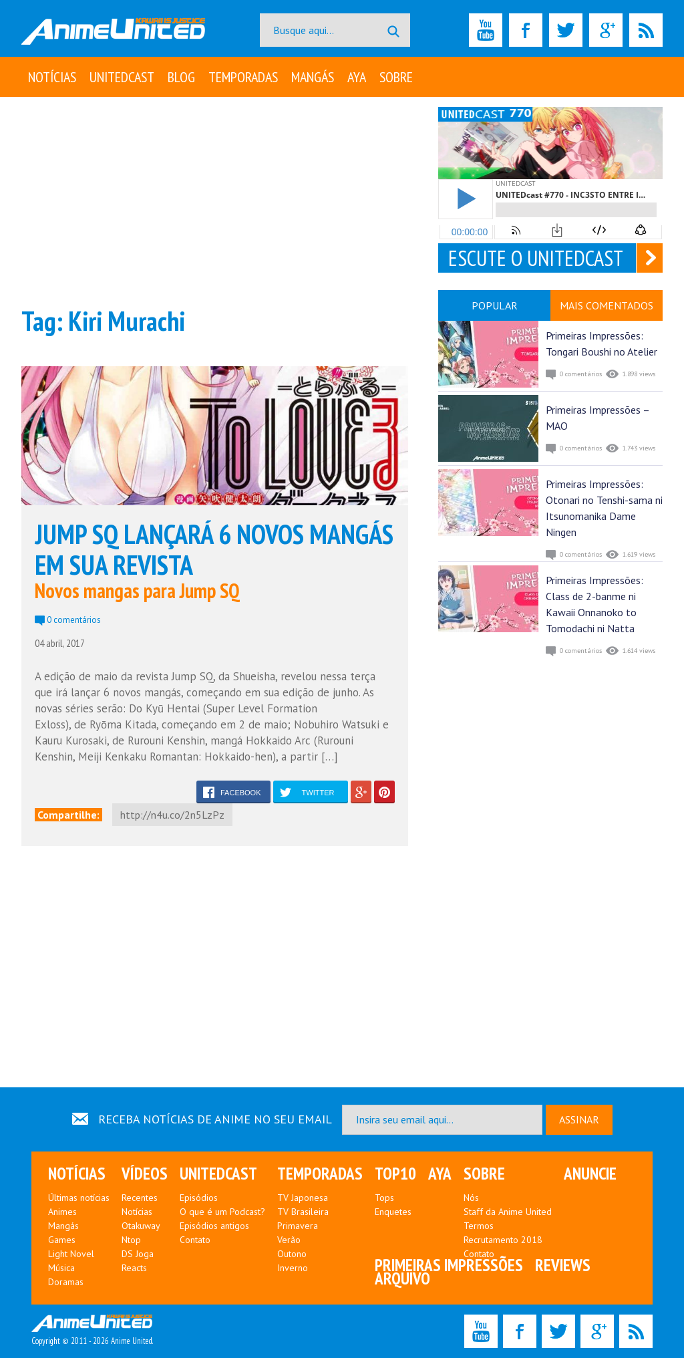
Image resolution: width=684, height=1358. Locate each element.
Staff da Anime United (508, 1212)
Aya (356, 76)
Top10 (395, 1173)
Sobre (396, 76)
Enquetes (393, 1212)
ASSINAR (579, 1119)
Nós (471, 1198)
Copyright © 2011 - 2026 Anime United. (92, 1331)
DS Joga (138, 1254)
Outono (292, 1254)
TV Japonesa (302, 1198)
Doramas (65, 1282)
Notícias (52, 76)
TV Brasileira (303, 1212)
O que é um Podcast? (222, 1212)
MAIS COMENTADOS (606, 305)
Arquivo (402, 1278)
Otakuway (141, 1226)
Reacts (134, 1268)
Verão (289, 1240)
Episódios (199, 1198)
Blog (181, 76)
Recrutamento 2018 (503, 1240)
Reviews (562, 1265)
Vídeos (145, 1173)
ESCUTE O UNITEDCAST (535, 258)
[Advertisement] (214, 200)
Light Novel (71, 1254)
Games (61, 1240)
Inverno (292, 1268)
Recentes (140, 1198)
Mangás (312, 76)
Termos (479, 1226)
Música (61, 1268)
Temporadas (243, 76)
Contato (195, 1240)
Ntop (131, 1240)
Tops (384, 1198)
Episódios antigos (214, 1226)
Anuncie (590, 1173)
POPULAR (495, 305)
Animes (62, 1212)
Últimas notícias (79, 1198)
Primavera (297, 1226)
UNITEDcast (122, 76)
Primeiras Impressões (449, 1265)
